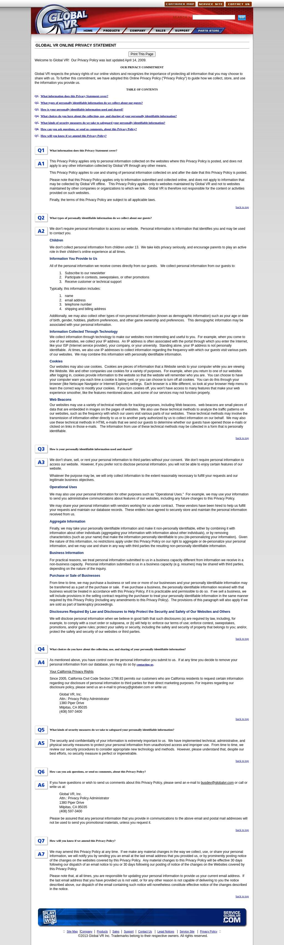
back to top (242, 207)
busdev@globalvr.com (217, 783)
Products (102, 931)
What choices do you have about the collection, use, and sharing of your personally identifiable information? (108, 116)
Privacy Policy (208, 931)
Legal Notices (165, 931)
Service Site (187, 931)
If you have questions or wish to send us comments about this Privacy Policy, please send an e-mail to (125, 783)
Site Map (72, 931)
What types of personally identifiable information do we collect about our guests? (91, 102)
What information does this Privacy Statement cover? (74, 96)
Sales (115, 931)
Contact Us (145, 931)
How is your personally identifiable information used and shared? (82, 109)
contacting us (145, 664)
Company (86, 931)
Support (129, 931)
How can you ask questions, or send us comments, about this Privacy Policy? (89, 129)
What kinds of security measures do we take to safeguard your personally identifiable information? (102, 122)
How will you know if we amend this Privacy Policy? (74, 135)
